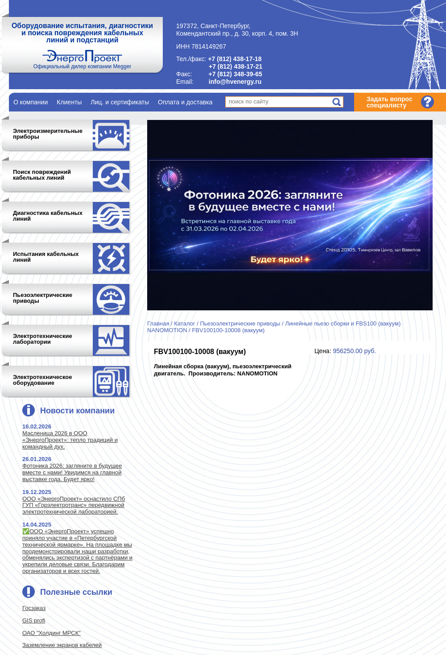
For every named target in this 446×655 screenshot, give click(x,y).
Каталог (184, 323)
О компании (30, 102)
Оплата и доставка (185, 102)
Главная (158, 323)
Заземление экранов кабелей (62, 645)
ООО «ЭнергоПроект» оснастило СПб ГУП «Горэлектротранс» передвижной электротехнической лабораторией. (73, 505)
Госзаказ (33, 608)
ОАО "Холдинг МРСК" (51, 633)
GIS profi (33, 620)
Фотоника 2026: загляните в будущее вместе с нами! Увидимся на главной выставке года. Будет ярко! (72, 472)
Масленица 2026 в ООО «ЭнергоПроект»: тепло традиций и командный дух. (70, 440)
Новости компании (77, 410)
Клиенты (69, 102)
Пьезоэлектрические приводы (240, 323)
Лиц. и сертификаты (120, 102)
